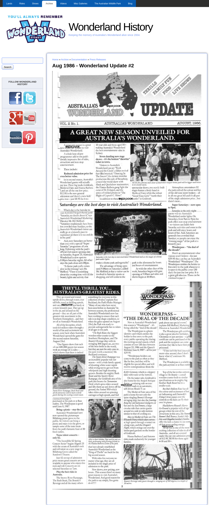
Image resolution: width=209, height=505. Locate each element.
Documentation (79, 59)
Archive (49, 3)
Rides (22, 3)
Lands (9, 3)
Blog (130, 3)
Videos (63, 3)
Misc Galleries (80, 3)
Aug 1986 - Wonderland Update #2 (93, 65)
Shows (35, 3)
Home (55, 59)
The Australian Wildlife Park (107, 3)
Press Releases (98, 59)
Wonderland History (111, 27)
